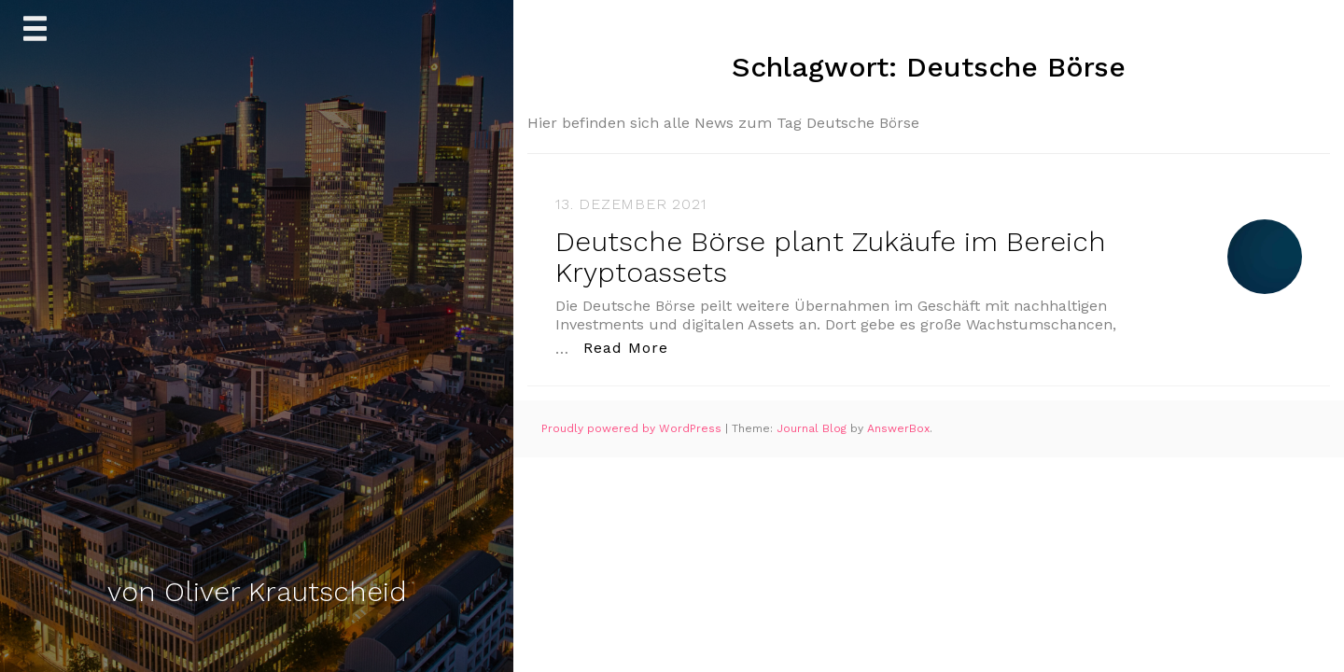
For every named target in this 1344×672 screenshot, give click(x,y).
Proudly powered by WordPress (633, 428)
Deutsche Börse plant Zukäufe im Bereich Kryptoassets (830, 256)
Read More (631, 347)
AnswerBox (898, 428)
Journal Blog (813, 428)
